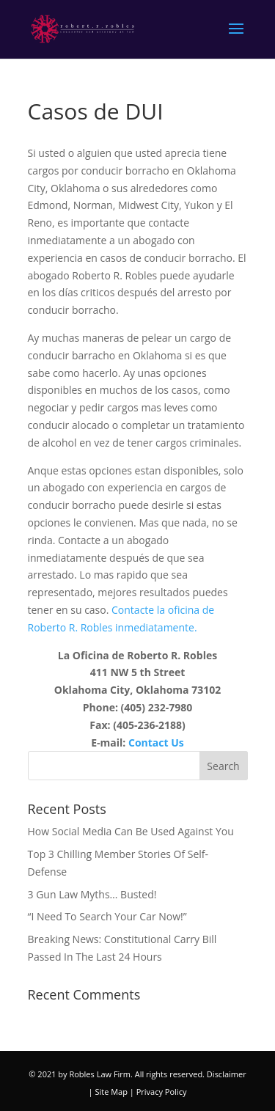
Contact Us (156, 742)
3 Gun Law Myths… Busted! (92, 894)
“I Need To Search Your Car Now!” (107, 916)
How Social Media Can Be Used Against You (131, 831)
